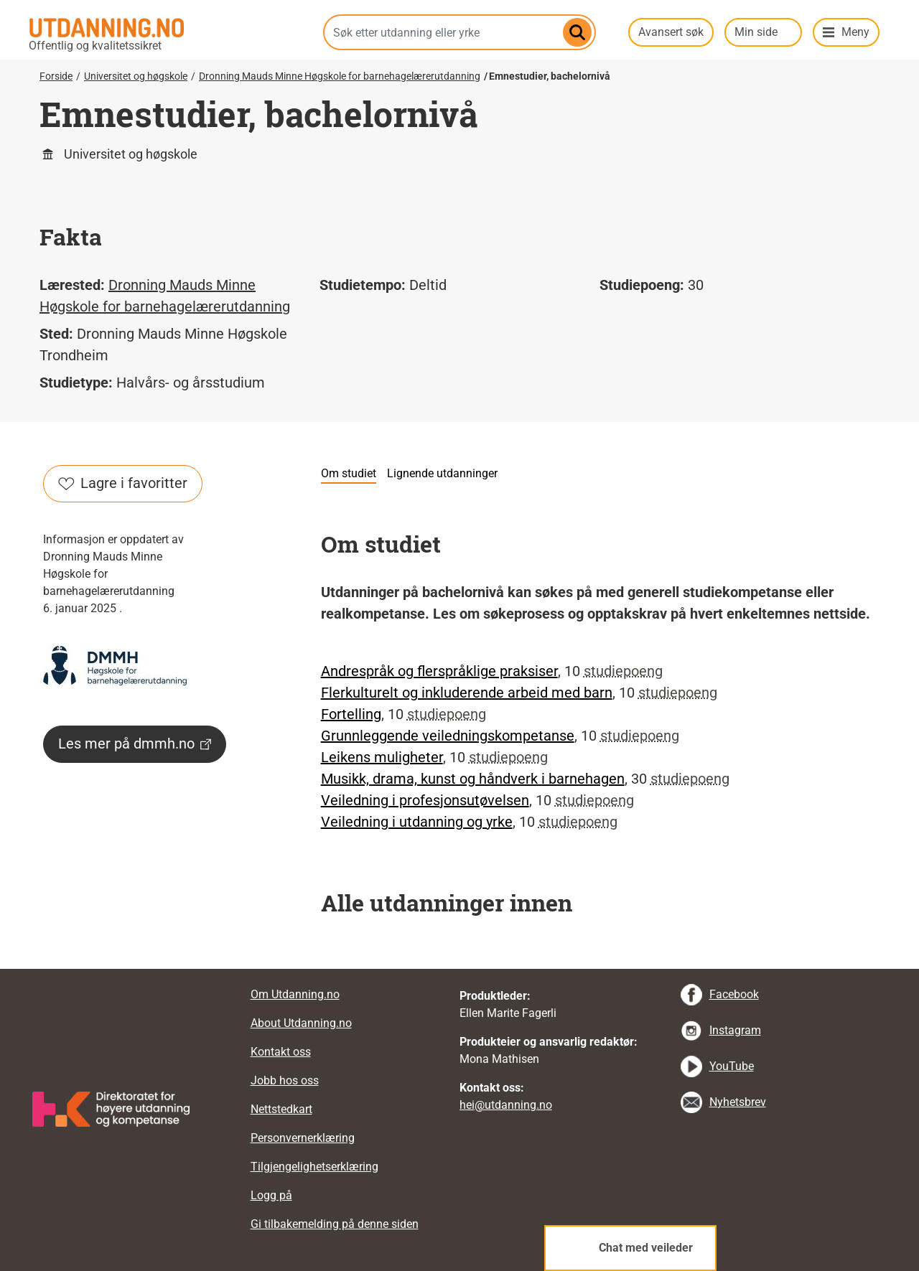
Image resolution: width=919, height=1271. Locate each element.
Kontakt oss (281, 1052)
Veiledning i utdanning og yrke (417, 821)
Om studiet (348, 473)
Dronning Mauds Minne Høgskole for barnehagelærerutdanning (339, 76)
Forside (56, 76)
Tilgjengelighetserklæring (314, 1166)
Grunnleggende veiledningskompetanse (447, 735)
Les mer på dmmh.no (134, 743)
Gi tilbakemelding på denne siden (335, 1224)
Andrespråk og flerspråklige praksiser (439, 671)
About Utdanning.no (301, 1023)
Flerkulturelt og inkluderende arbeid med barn (466, 692)
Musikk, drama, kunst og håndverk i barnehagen (473, 778)
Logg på (271, 1195)
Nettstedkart (281, 1109)
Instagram (735, 1030)
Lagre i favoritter (122, 483)
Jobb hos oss (285, 1080)
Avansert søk (671, 32)
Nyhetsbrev (737, 1102)
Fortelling (351, 714)
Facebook (734, 994)
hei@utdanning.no (506, 1105)
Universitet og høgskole (135, 76)
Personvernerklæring (303, 1138)
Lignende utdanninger (442, 473)
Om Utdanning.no (295, 994)
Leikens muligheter (382, 757)
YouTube (731, 1066)
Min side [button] (756, 32)
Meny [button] (855, 32)
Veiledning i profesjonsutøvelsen (425, 800)
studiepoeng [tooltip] (623, 671)
